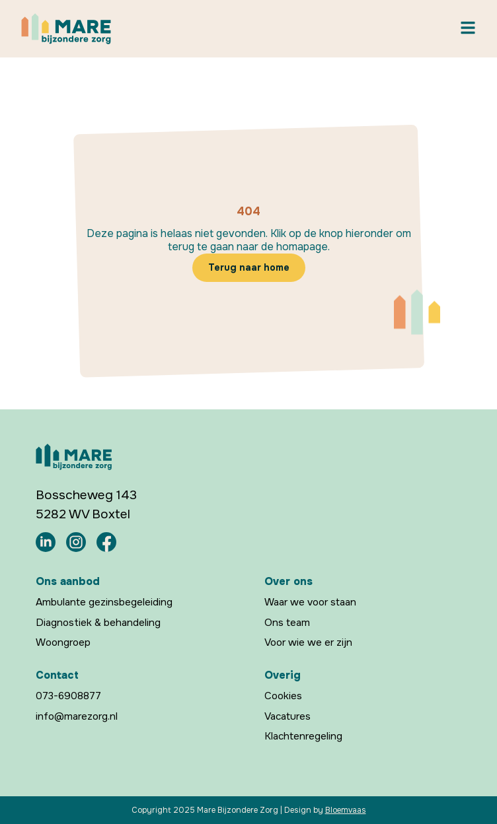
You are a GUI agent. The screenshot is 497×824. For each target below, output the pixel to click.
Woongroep (63, 642)
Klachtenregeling (303, 736)
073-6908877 (68, 696)
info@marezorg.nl (77, 715)
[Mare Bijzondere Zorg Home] (66, 28)
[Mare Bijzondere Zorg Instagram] (76, 541)
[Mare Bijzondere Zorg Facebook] (106, 541)
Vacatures (287, 715)
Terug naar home (248, 267)
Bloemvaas (345, 810)
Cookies (283, 696)
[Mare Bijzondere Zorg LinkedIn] (46, 541)
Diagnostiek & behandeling (98, 622)
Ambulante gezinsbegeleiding (104, 602)
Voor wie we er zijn (308, 642)
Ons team (287, 622)
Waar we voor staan (310, 602)
